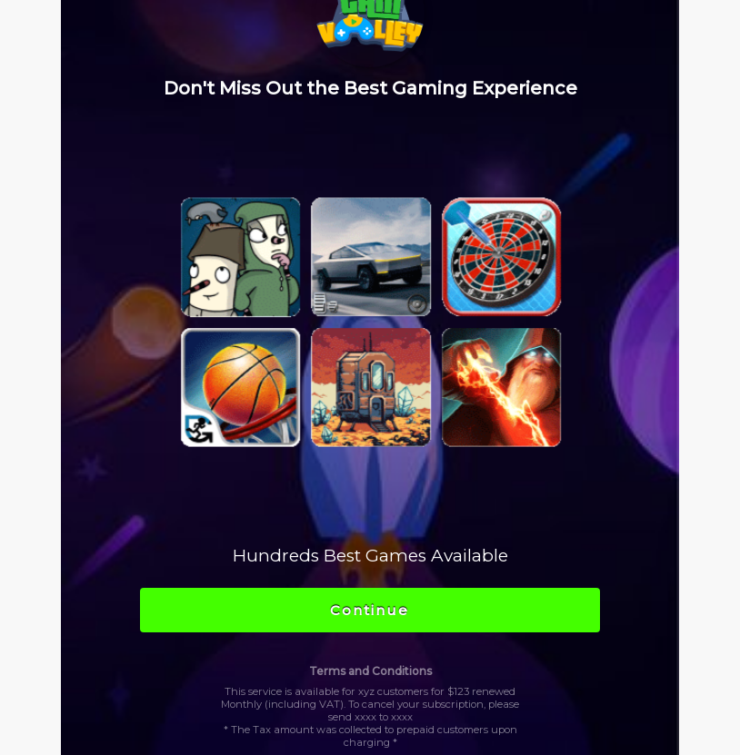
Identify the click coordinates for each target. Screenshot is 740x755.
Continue (369, 610)
